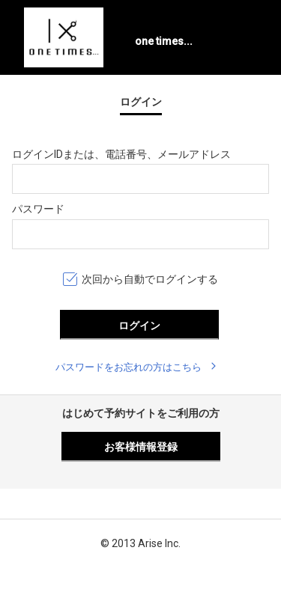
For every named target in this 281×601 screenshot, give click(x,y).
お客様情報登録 (141, 447)
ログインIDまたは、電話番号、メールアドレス (121, 154)
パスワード (38, 209)
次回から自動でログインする (150, 279)
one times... (164, 41)
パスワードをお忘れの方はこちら (128, 367)
